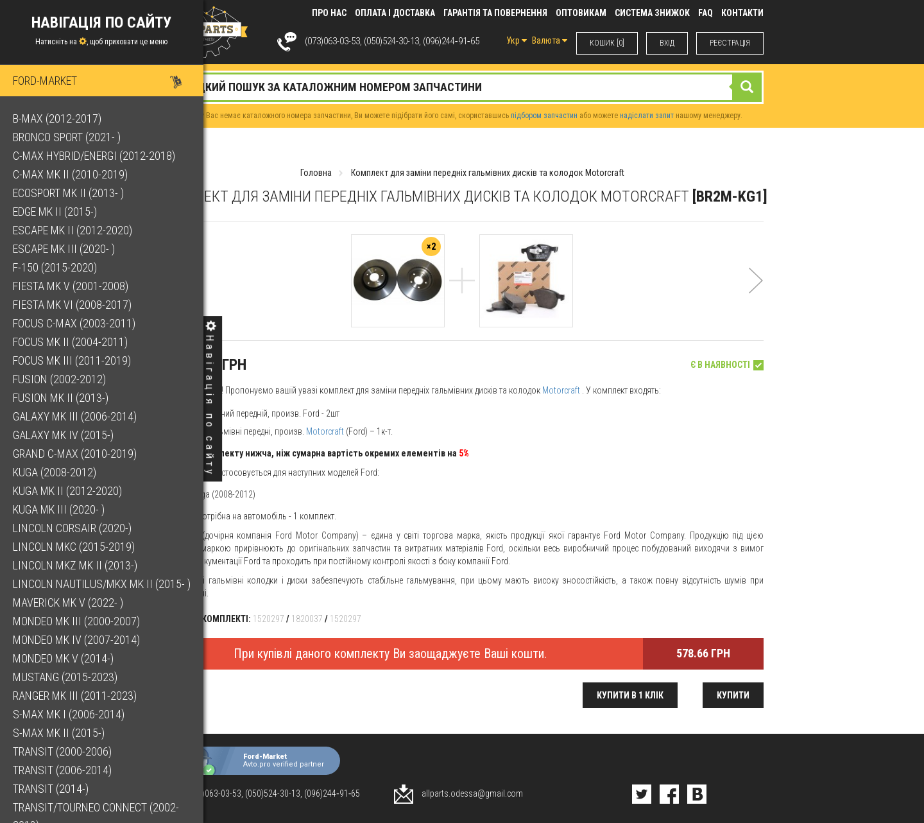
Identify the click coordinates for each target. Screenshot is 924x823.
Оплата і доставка (395, 13)
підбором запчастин (544, 115)
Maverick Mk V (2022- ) (68, 602)
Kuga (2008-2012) (54, 472)
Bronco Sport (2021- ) (67, 137)
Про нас (329, 13)
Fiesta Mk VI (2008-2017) (72, 304)
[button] (756, 297)
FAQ (705, 13)
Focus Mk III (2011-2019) (72, 360)
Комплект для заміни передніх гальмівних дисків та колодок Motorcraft (487, 173)
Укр (516, 40)
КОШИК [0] (607, 43)
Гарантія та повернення (495, 13)
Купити (733, 695)
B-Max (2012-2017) (57, 118)
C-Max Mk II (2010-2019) (70, 174)
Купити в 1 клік (630, 695)
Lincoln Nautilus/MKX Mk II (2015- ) (102, 584)
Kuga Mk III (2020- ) (59, 509)
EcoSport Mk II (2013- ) (68, 193)
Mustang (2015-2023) (65, 677)
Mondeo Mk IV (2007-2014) (76, 639)
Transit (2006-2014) (62, 770)
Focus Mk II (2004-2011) (70, 342)
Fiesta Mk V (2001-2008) (70, 286)
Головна (316, 173)
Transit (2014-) (51, 788)
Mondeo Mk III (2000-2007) (76, 621)
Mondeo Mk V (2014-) (63, 658)
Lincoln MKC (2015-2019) (74, 546)
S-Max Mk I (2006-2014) (68, 714)
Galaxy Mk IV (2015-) (63, 435)
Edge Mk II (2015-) (55, 211)
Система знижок (652, 13)
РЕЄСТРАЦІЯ (730, 43)
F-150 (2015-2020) (55, 267)
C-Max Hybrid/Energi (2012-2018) (94, 155)
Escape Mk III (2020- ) (64, 249)
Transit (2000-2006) (62, 751)
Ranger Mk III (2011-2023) (75, 695)
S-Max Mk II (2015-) (59, 733)
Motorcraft (561, 390)
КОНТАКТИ (742, 13)
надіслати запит (647, 115)
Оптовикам (581, 13)
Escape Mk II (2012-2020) (72, 230)
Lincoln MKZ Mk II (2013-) (75, 565)
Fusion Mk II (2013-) (60, 397)
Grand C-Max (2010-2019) (75, 453)
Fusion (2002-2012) (59, 379)
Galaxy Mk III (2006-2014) (75, 416)
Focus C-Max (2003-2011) (74, 323)
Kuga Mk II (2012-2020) (67, 491)
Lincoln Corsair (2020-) (72, 528)
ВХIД (667, 43)
